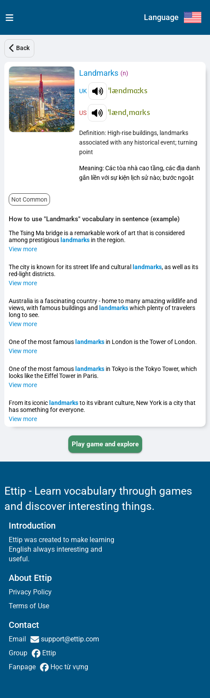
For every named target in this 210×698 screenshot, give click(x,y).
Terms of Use (29, 606)
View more (23, 249)
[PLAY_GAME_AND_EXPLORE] (105, 444)
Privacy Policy (30, 592)
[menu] (7, 17)
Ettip (48, 653)
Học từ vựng (68, 667)
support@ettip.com (69, 639)
